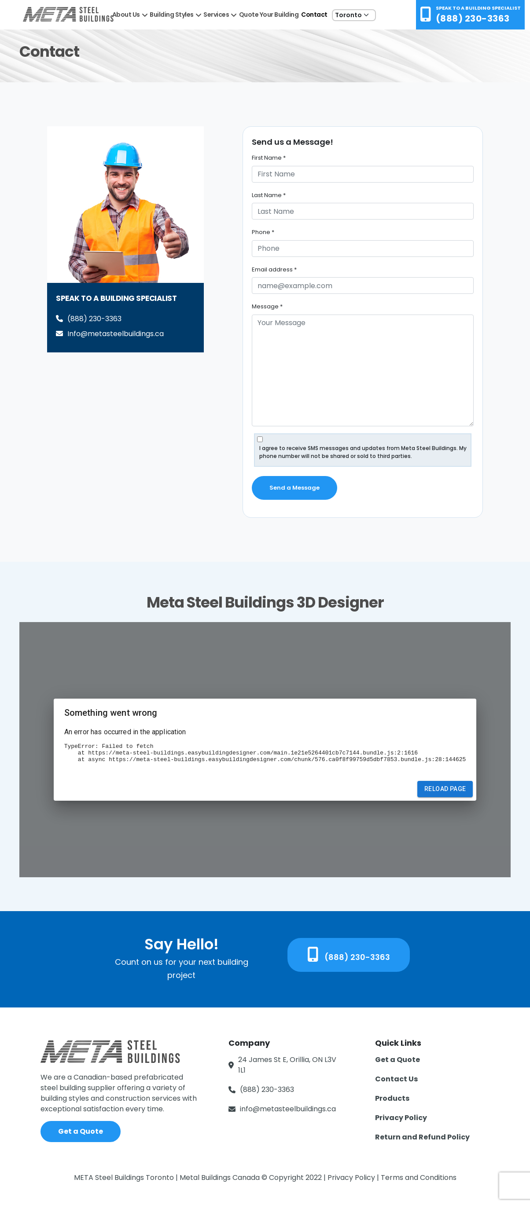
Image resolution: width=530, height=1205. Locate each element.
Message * (267, 306)
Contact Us (396, 1079)
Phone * (263, 232)
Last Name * (269, 195)
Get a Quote (80, 1131)
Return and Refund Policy (422, 1137)
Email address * (274, 269)
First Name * (269, 158)
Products (392, 1098)
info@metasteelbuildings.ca (288, 1109)
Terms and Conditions (418, 1177)
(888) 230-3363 (473, 18)
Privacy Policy (401, 1118)
